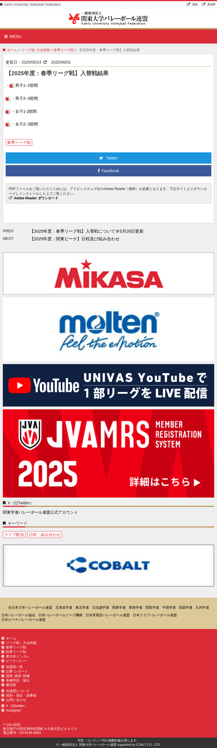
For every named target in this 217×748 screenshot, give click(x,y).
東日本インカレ (15, 656)
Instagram (11, 710)
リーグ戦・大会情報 (18, 643)
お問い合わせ (13, 700)
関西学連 (152, 607)
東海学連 (135, 607)
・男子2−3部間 (24, 98)
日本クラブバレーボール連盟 (155, 615)
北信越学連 (100, 607)
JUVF (209, 5)
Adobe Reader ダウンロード (36, 198)
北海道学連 (63, 607)
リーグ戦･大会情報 (35, 50)
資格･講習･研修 (15, 676)
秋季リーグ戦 (13, 652)
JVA (192, 5)
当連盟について (15, 691)
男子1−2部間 (26, 85)
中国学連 (169, 607)
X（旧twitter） (14, 706)
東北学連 (82, 607)
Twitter (108, 158)
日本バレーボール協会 (18, 615)
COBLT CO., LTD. (148, 744)
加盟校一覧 (12, 667)
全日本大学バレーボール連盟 (30, 607)
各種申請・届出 (15, 680)
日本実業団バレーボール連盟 (108, 615)
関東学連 (119, 607)
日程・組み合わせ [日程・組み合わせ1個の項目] (44, 534)
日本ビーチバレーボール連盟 (23, 620)
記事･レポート (14, 671)
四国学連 (185, 607)
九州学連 (202, 607)
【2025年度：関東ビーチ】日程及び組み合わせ (75, 238)
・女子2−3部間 (24, 124)
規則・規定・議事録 (18, 695)
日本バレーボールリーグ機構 (60, 615)
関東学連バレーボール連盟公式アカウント (40, 512)
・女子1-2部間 (24, 111)
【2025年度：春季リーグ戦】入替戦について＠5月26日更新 (87, 231)
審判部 (8, 685)
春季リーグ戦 (64, 50)
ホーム (10, 50)
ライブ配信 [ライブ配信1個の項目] (14, 534)
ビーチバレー (13, 661)
